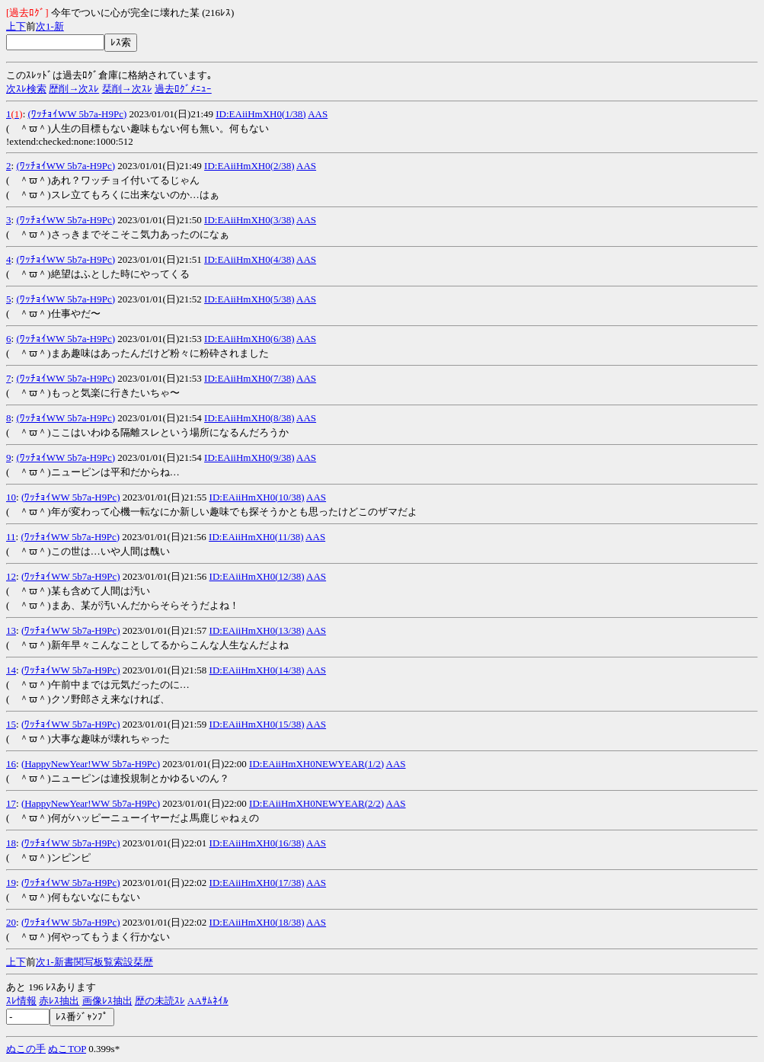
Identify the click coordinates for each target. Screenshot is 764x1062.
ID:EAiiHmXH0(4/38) (249, 259)
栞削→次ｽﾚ (127, 88)
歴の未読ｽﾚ (160, 1000)
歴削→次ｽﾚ (74, 88)
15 (11, 724)
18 (11, 843)
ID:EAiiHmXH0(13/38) (257, 630)
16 (11, 763)
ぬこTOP (67, 1048)
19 (11, 882)
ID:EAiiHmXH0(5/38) (249, 299)
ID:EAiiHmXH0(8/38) (249, 418)
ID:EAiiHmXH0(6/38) (249, 338)
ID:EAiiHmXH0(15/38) (257, 724)
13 (11, 630)
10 (11, 497)
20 (11, 922)
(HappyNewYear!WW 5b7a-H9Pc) (90, 763)
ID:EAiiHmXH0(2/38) (249, 165)
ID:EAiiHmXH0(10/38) (257, 497)
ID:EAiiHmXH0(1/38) (260, 114)
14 (11, 670)
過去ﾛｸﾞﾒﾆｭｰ (183, 88)
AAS (318, 114)
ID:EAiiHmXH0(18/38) (257, 922)
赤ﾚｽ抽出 (59, 1000)
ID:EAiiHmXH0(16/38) (257, 843)
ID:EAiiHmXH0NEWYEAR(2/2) (316, 803)
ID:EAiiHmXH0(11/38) (256, 536)
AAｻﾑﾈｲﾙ (208, 1000)
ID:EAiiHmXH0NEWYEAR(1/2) (316, 763)
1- (50, 26)
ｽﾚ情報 (21, 1000)
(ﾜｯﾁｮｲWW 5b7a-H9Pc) (77, 114)
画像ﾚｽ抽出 (107, 1000)
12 (11, 576)
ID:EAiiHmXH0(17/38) (257, 882)
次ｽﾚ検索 (26, 88)
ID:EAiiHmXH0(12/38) (257, 576)
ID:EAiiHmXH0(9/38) (249, 457)
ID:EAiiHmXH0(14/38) (257, 670)
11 (11, 536)
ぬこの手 (26, 1048)
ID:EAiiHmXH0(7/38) (249, 378)
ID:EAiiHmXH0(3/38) (249, 220)
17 (11, 803)
